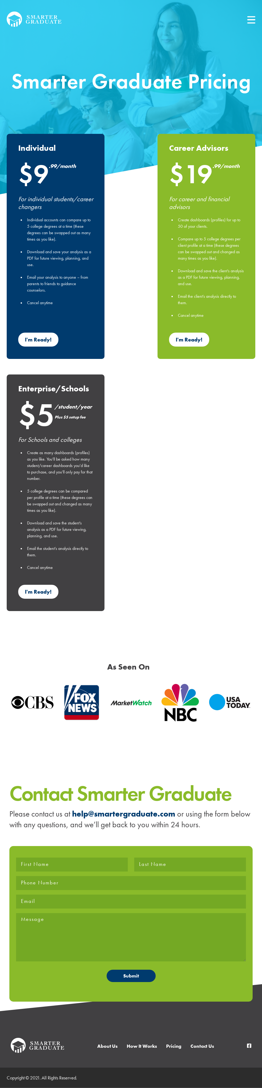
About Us (107, 1046)
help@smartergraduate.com (123, 814)
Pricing (173, 1046)
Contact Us (202, 1046)
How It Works (142, 1046)
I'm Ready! (38, 339)
